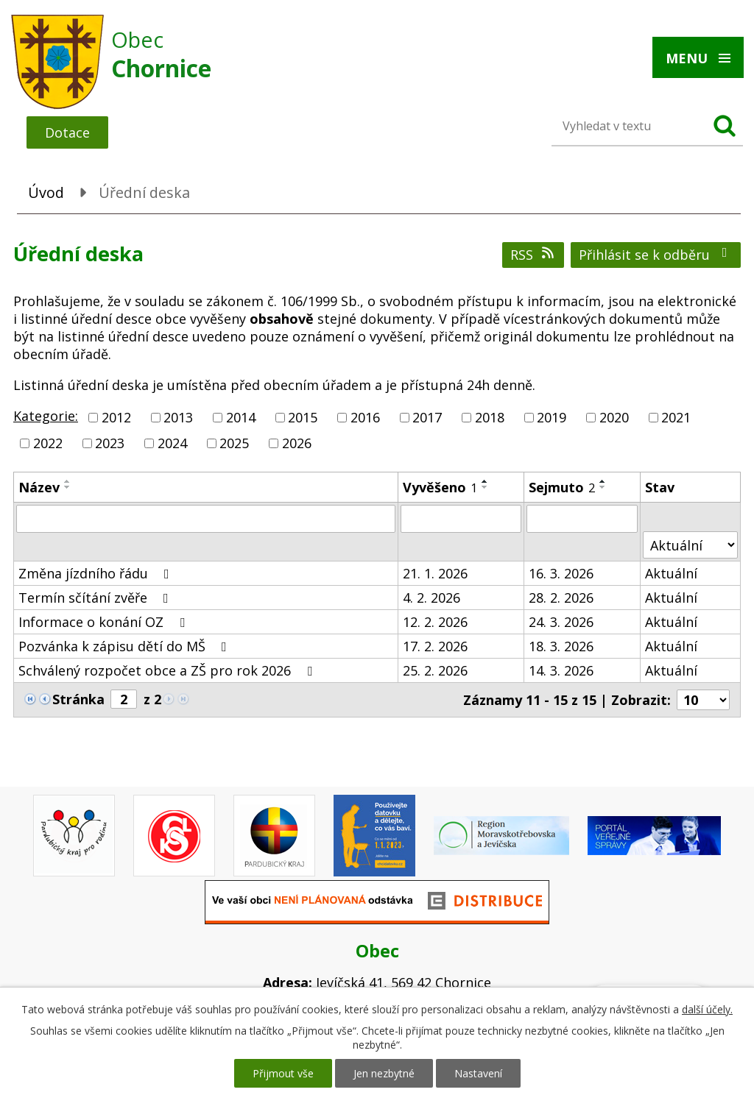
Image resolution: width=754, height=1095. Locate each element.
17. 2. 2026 (435, 646)
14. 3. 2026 (561, 670)
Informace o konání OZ (104, 622)
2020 (614, 417)
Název (39, 487)
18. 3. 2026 (561, 646)
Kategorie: (45, 416)
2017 (427, 417)
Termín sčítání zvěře (96, 597)
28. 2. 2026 (561, 597)
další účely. (707, 1009)
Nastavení (478, 1073)
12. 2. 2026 (435, 622)
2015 (302, 417)
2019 (551, 417)
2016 (365, 417)
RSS (533, 254)
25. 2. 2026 (435, 670)
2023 (109, 443)
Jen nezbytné (384, 1073)
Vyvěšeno (440, 487)
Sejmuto (562, 487)
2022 (48, 443)
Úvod (46, 192)
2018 (489, 417)
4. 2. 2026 (431, 597)
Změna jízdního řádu (96, 573)
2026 (296, 443)
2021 (676, 417)
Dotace (67, 132)
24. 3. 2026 (561, 622)
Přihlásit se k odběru (656, 254)
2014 (241, 417)
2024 (172, 443)
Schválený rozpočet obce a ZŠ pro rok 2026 (168, 670)
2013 (178, 417)
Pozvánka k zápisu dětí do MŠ (125, 646)
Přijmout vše (283, 1073)
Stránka (78, 699)
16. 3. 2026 (561, 573)
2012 (116, 417)
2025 (234, 443)
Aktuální (671, 573)
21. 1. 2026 (435, 573)
